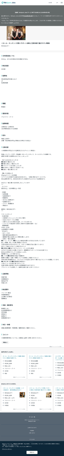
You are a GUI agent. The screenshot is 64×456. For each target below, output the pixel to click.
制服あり (5, 342)
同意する (32, 452)
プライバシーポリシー (7, 449)
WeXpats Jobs (32, 420)
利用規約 (32, 430)
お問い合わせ (32, 433)
